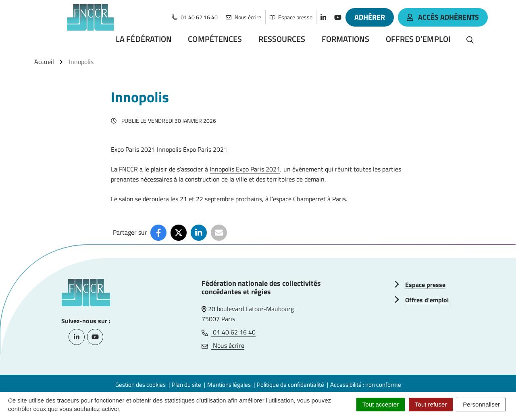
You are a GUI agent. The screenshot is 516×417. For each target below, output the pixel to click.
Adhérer (369, 17)
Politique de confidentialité (290, 384)
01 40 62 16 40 (229, 332)
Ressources (282, 39)
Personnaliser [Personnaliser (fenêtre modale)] (481, 404)
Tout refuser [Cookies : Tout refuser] (431, 404)
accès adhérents (443, 17)
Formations (346, 39)
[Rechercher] (470, 39)
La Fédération (144, 39)
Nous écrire (223, 345)
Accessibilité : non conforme (365, 384)
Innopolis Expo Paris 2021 (245, 169)
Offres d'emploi (427, 300)
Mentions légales (229, 384)
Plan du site (186, 384)
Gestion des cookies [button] (140, 384)
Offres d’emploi (418, 39)
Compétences (215, 39)
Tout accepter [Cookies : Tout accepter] (380, 404)
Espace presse (425, 284)
